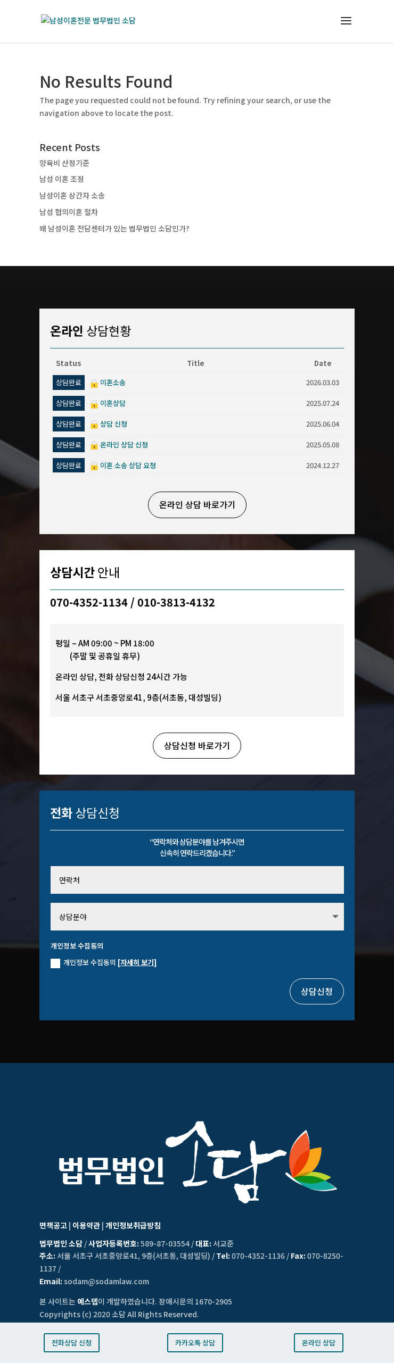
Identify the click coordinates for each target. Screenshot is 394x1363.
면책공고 (53, 1225)
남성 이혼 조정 (61, 178)
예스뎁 (87, 1301)
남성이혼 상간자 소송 (72, 195)
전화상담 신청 (72, 1342)
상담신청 (317, 991)
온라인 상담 (318, 1342)
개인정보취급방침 (133, 1225)
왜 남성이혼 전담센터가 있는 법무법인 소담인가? (114, 228)
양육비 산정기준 (64, 162)
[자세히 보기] (137, 962)
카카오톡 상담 (195, 1342)
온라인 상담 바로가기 (197, 504)
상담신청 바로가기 (197, 745)
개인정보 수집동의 (104, 962)
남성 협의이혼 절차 (68, 211)
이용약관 (86, 1225)
